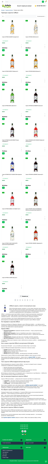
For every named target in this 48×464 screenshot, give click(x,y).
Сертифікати (5, 452)
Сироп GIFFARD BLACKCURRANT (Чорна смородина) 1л (10, 141)
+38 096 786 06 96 (24, 428)
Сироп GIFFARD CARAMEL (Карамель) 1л (34, 243)
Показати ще (24, 296)
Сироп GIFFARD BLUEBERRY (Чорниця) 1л (34, 174)
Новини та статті (30, 442)
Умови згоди (5, 457)
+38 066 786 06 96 (24, 426)
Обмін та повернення (7, 450)
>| (32, 300)
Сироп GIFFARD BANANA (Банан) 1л (33, 71)
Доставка (4, 455)
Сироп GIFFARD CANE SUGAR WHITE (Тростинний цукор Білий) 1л (9, 244)
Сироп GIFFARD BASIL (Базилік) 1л (9, 105)
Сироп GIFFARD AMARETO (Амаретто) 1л (10, 36)
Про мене (4, 454)
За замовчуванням (41, 16)
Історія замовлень (6, 442)
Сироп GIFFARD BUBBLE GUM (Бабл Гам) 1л (11, 208)
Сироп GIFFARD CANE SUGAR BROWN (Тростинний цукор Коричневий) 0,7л (34, 209)
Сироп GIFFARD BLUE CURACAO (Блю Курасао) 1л (12, 175)
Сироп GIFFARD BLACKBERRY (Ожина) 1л (34, 105)
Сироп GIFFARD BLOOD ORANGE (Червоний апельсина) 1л (35, 141)
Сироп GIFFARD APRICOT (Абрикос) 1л (10, 71)
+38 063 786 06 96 (40, 5)
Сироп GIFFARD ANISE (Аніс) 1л (32, 36)
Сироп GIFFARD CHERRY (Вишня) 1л (9, 277)
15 (3, 16)
